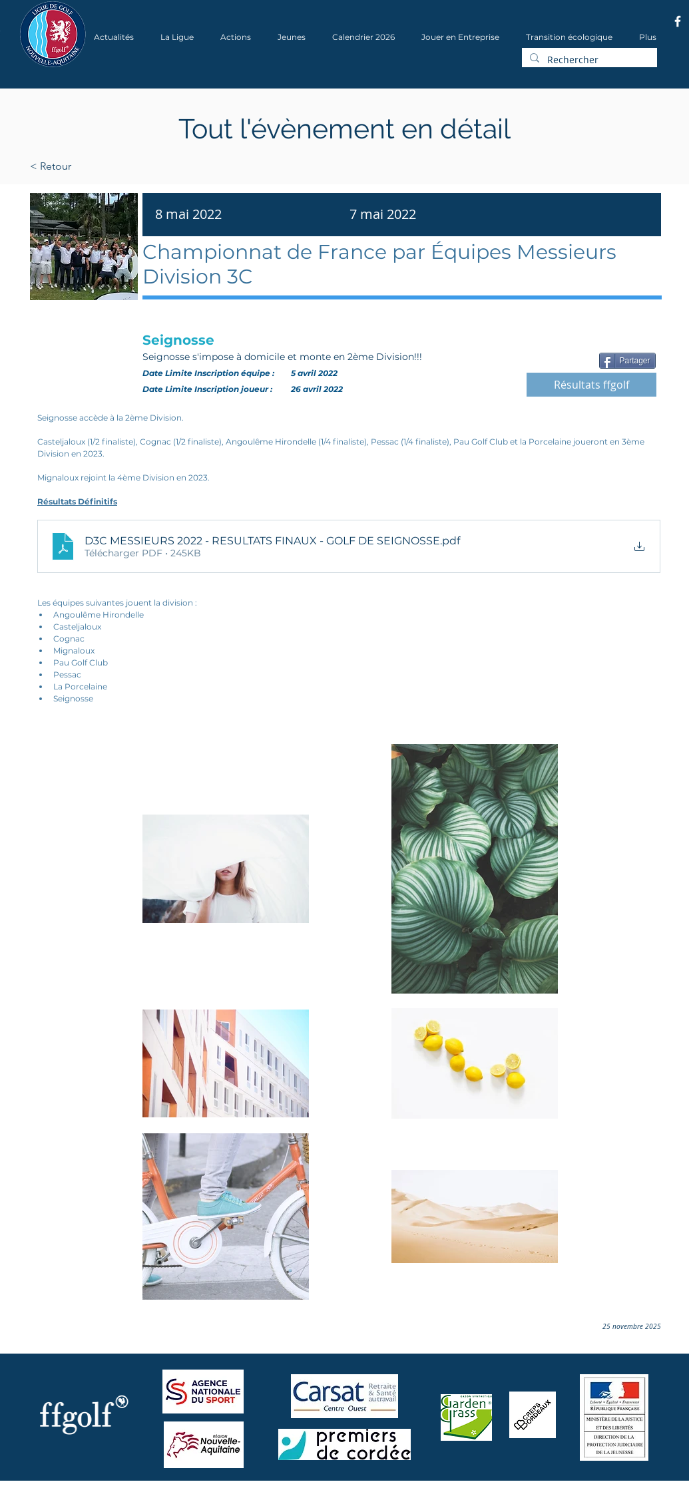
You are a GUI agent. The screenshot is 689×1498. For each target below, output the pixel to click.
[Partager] (627, 361)
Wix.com (199, 1493)
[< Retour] (93, 166)
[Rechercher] (588, 60)
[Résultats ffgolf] (591, 385)
